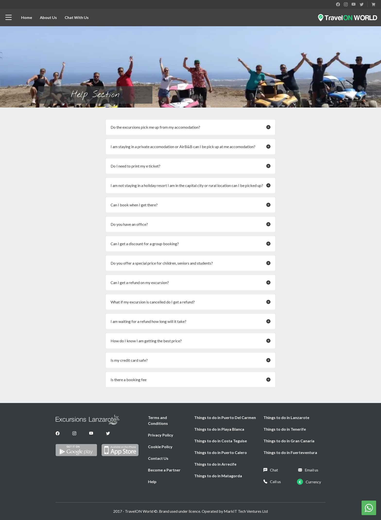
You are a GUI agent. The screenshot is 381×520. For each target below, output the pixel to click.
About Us (48, 17)
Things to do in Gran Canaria (288, 440)
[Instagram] (74, 433)
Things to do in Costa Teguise (220, 440)
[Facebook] (58, 433)
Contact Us (158, 458)
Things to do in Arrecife (215, 464)
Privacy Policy (160, 435)
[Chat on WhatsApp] (369, 507)
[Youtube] (91, 433)
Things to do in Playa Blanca (219, 429)
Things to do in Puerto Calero (220, 452)
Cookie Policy (160, 446)
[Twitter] (108, 433)
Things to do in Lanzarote (286, 417)
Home (26, 17)
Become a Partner (164, 470)
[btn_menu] (8, 17)
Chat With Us (77, 17)
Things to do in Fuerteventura (290, 452)
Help (152, 481)
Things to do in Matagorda (218, 475)
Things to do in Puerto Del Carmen (225, 417)
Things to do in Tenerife (284, 429)
